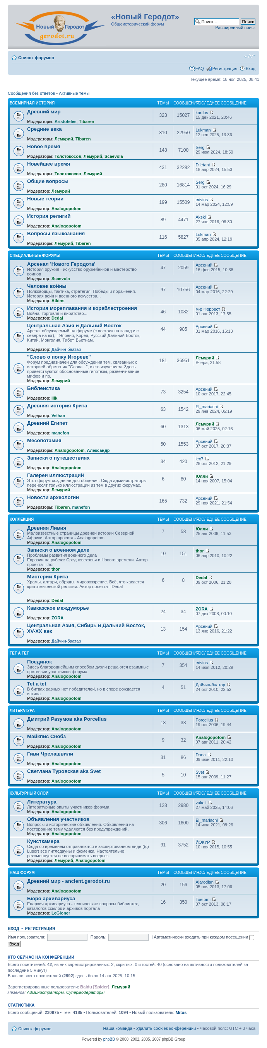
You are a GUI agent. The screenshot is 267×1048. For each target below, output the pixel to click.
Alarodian (204, 882)
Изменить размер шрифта (249, 56)
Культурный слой (29, 793)
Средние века (44, 129)
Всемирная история (32, 103)
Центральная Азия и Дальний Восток (74, 325)
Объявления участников (58, 819)
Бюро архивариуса (51, 898)
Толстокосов (68, 156)
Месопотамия (44, 440)
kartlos (201, 112)
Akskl (200, 217)
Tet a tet (36, 684)
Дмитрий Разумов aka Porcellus (67, 719)
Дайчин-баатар (66, 349)
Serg (199, 147)
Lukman (203, 130)
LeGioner (60, 913)
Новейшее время (48, 164)
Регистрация (224, 68)
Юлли (201, 476)
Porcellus (204, 720)
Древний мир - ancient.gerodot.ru (68, 881)
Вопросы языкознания (56, 233)
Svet (199, 772)
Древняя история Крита (57, 406)
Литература (22, 710)
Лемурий (64, 139)
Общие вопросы (47, 181)
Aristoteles (66, 121)
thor (55, 569)
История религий (48, 216)
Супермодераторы (85, 992)
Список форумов (36, 57)
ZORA (57, 617)
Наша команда (117, 1028)
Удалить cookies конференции (166, 1028)
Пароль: (98, 937)
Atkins (58, 300)
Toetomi (203, 899)
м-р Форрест (207, 309)
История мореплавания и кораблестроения (82, 308)
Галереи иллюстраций (55, 475)
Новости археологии (53, 497)
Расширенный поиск (235, 27)
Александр (98, 450)
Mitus (181, 1012)
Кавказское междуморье (58, 608)
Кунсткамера (43, 841)
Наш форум (22, 872)
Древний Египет (47, 423)
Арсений (203, 265)
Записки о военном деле (58, 550)
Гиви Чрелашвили (50, 754)
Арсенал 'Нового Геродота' (61, 264)
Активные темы (74, 93)
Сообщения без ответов (31, 93)
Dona (200, 754)
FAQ (199, 68)
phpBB (109, 1039)
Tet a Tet (19, 653)
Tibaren (86, 121)
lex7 (199, 458)
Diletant (202, 164)
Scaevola (113, 156)
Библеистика (43, 388)
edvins (201, 199)
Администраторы (45, 992)
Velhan (58, 415)
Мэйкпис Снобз (46, 736)
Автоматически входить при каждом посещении (204, 937)
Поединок (39, 662)
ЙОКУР (202, 842)
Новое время (43, 146)
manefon (60, 433)
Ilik (54, 398)
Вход (250, 68)
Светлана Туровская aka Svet (64, 771)
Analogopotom (66, 208)
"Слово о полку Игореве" (59, 357)
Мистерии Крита (47, 577)
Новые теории (45, 199)
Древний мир (44, 112)
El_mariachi (206, 406)
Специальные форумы (35, 255)
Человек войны (47, 286)
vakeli (200, 802)
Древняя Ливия (46, 528)
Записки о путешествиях (58, 458)
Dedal (57, 318)
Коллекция (22, 519)
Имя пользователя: (26, 937)
